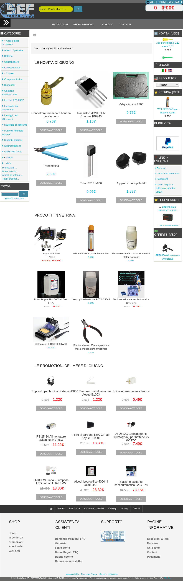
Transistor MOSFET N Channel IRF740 (91, 114)
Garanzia (60, 543)
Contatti (125, 24)
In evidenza (16, 537)
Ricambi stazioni (12, 140)
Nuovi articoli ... (10, 171)
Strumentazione (12, 146)
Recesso (161, 168)
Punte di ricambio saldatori (12, 132)
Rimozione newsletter (68, 561)
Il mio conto (62, 547)
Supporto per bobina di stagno (51, 391)
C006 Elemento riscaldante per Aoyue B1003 (91, 393)
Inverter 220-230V (13, 100)
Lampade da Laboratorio (10, 108)
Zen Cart (167, 578)
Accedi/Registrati (166, 2)
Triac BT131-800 (91, 183)
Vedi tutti (14, 550)
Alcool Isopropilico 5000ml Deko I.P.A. (91, 483)
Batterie (8, 56)
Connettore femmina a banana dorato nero (51, 114)
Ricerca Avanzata (14, 198)
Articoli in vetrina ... (12, 175)
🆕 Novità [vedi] (166, 33)
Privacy (124, 508)
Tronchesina (51, 165)
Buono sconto (64, 556)
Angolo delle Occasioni (10, 42)
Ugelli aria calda (12, 151)
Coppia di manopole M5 (131, 183)
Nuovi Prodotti (83, 24)
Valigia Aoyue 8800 (131, 104)
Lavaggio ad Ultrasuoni (9, 117)
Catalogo (106, 24)
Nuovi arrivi (16, 546)
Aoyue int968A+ (51, 253)
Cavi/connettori (12, 67)
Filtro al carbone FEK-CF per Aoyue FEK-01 (91, 436)
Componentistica (12, 79)
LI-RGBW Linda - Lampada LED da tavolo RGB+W (51, 481)
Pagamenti (162, 179)
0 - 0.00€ (164, 8)
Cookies (61, 508)
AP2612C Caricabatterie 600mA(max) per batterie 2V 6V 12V (131, 437)
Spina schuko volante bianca (131, 391)
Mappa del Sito (72, 574)
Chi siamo (153, 547)
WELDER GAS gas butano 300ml (91, 253)
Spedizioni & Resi (158, 538)
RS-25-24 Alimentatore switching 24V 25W (51, 438)
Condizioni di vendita (167, 173)
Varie (7, 163)
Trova (6, 186)
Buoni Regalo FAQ (66, 552)
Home (12, 533)
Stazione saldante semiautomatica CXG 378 (131, 483)
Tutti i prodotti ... (10, 178)
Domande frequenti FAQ (70, 538)
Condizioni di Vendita (109, 574)
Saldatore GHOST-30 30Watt (51, 344)
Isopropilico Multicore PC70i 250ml (91, 299)
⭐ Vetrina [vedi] (167, 92)
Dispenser (9, 85)
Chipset (8, 73)
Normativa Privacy (89, 574)
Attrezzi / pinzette (13, 50)
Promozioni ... (9, 167)
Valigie (8, 157)
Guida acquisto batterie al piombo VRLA (165, 188)
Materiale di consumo (15, 124)
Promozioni (60, 24)
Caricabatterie (11, 62)
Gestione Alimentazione (9, 93)
